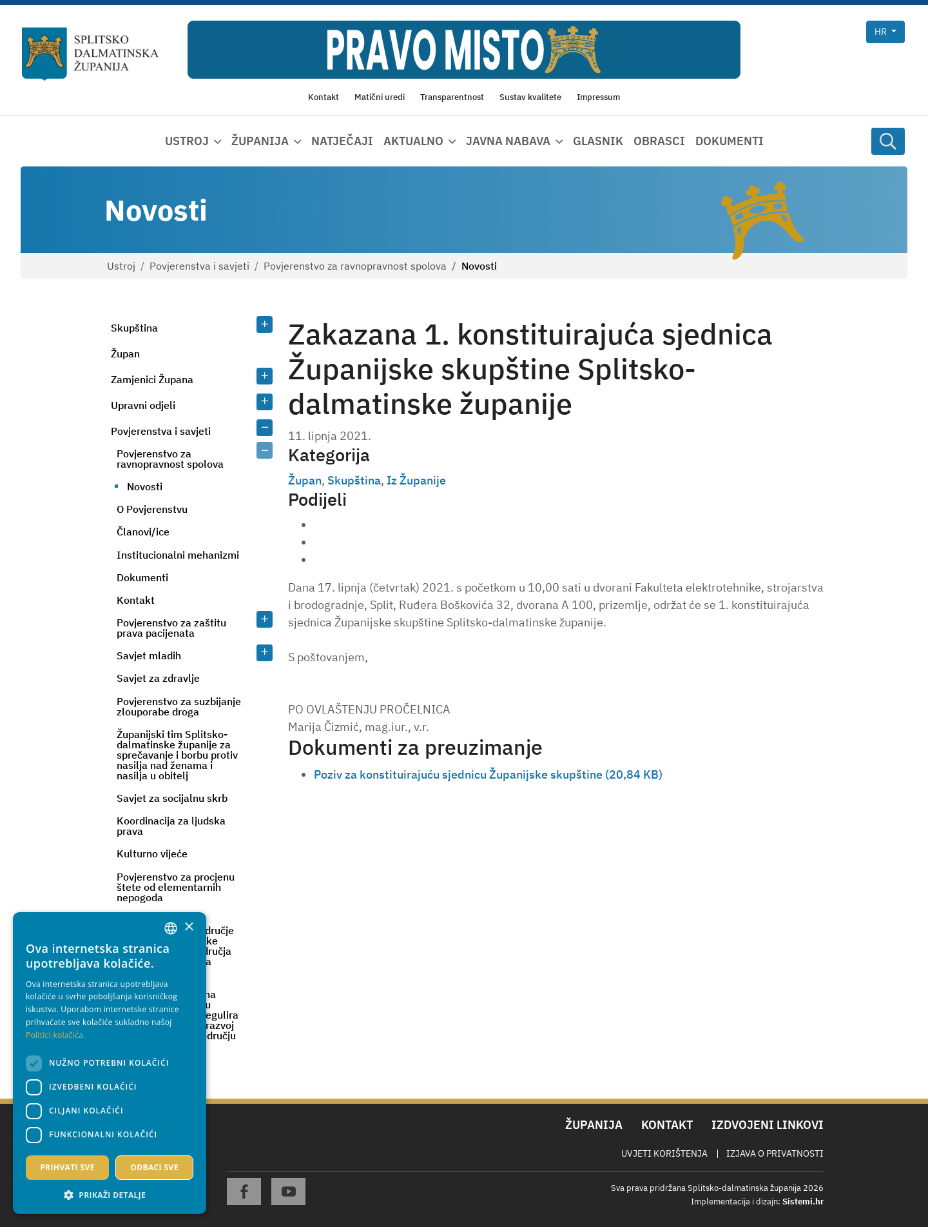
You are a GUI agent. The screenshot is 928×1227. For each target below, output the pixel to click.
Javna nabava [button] (508, 141)
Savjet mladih (149, 655)
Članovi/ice (143, 531)
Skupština (134, 327)
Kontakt (136, 600)
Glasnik (598, 141)
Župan (125, 353)
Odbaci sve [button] (154, 1167)
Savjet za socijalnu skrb (172, 798)
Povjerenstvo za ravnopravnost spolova (355, 265)
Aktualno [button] (413, 141)
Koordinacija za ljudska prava (171, 825)
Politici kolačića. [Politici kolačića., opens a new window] (56, 1035)
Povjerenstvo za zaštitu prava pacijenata (171, 627)
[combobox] (170, 928)
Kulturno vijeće (152, 853)
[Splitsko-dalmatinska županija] (90, 54)
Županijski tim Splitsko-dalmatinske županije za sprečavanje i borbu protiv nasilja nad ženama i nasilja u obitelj (177, 755)
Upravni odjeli (143, 405)
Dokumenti (729, 141)
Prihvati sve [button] (67, 1167)
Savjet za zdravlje (158, 678)
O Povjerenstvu (152, 509)
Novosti (144, 486)
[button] (109, 1194)
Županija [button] (260, 141)
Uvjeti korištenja (664, 1153)
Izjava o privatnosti (775, 1153)
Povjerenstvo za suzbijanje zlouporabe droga (179, 706)
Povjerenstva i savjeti (199, 265)
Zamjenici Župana (152, 379)
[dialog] (109, 1063)
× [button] (188, 927)
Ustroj (121, 265)
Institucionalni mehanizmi (178, 554)
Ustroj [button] (187, 141)
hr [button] (882, 31)
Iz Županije (416, 480)
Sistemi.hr (803, 1201)
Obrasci (659, 141)
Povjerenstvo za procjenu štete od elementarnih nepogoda (176, 887)
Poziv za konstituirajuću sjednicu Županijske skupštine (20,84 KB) (488, 774)
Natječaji (342, 141)
